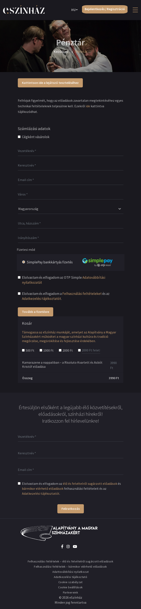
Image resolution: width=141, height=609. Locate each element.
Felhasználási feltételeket (82, 293)
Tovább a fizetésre (35, 312)
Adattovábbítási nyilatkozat (70, 572)
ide (88, 106)
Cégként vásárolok (35, 137)
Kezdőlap (61, 51)
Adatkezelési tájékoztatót (41, 298)
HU (71, 10)
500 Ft (30, 350)
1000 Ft (48, 350)
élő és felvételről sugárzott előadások (90, 483)
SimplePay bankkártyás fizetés (74, 262)
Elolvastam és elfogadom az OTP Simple (63, 280)
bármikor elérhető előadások (42, 488)
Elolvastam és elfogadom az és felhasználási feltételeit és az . (71, 488)
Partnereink (70, 592)
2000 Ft (68, 350)
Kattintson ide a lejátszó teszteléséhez (50, 83)
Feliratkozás (70, 508)
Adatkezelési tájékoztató (70, 577)
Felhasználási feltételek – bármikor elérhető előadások (70, 566)
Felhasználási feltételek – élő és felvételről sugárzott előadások (70, 561)
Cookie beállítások (70, 587)
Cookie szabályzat (70, 582)
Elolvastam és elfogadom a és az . (66, 296)
